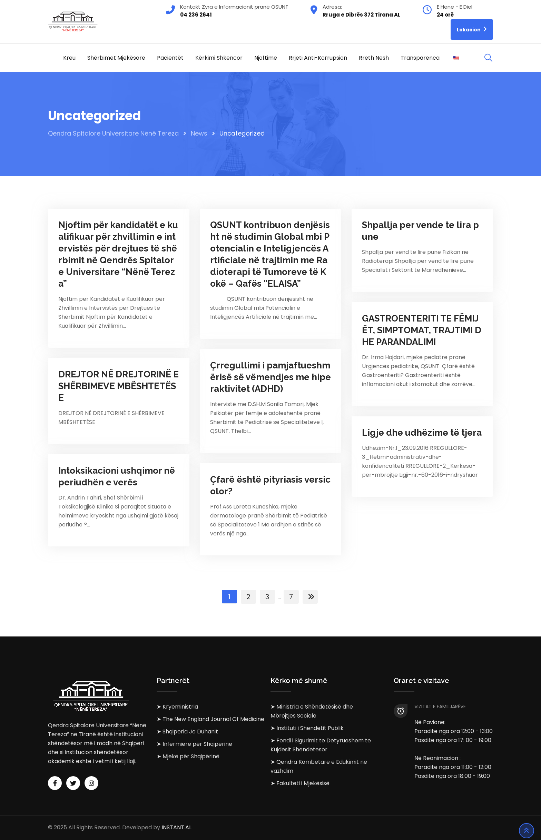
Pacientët (170, 58)
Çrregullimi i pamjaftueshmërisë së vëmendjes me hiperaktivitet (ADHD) (270, 377)
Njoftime (265, 58)
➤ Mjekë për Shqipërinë (188, 756)
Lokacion (472, 29)
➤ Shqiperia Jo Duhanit (187, 731)
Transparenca (420, 58)
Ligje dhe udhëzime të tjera (422, 432)
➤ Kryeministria (177, 707)
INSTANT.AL (176, 828)
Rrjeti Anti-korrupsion (318, 58)
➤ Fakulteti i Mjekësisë (299, 783)
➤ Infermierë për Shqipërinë (194, 744)
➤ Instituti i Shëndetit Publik (307, 728)
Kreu (69, 58)
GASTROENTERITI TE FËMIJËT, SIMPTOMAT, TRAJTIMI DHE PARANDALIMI (421, 330)
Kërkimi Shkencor (219, 58)
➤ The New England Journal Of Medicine (210, 719)
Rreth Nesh (374, 58)
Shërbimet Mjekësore (116, 58)
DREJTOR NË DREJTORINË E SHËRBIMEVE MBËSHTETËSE (118, 386)
